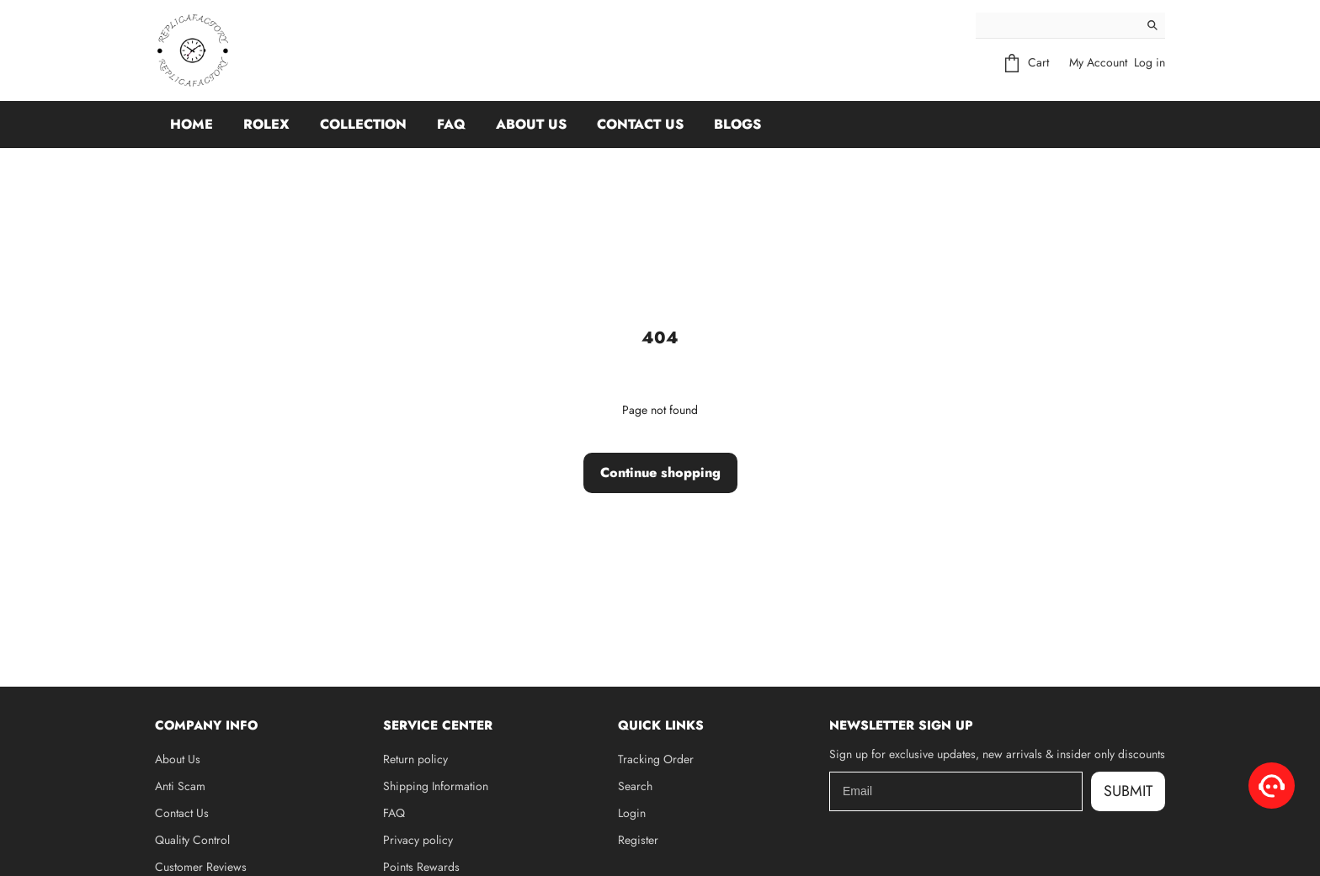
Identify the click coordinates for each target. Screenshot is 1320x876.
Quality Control (192, 839)
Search (635, 786)
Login (632, 812)
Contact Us (640, 124)
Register (638, 839)
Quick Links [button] (661, 725)
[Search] (1058, 25)
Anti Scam (180, 786)
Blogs (737, 124)
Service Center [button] (437, 725)
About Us (531, 124)
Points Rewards (421, 866)
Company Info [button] (206, 725)
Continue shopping (660, 472)
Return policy (415, 759)
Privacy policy (418, 839)
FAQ (451, 124)
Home (191, 124)
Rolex (266, 124)
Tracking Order (656, 759)
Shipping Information (435, 786)
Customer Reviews (201, 866)
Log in (1149, 62)
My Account (1098, 62)
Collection (363, 124)
